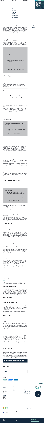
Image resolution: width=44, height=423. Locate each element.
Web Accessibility (26, 408)
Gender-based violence (25, 2)
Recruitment (15, 388)
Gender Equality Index (30, 2)
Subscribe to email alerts (5, 387)
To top (39, 409)
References (33, 27)
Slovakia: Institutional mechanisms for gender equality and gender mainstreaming (14, 361)
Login (33, 410)
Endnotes (6, 371)
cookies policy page (16, 419)
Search (42, 2)
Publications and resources (14, 2)
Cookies (41, 383)
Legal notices (32, 408)
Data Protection (23, 410)
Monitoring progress (34, 25)
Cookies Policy (29, 410)
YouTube (37, 388)
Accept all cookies (33, 419)
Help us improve (38, 395)
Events (14, 390)
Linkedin (35, 388)
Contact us (4, 395)
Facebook (38, 388)
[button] (5, 379)
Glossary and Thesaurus (27, 394)
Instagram (40, 388)
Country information (14, 6)
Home (4, 6)
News (14, 389)
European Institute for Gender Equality (4, 2)
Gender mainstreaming (20, 2)
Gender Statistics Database (35, 2)
